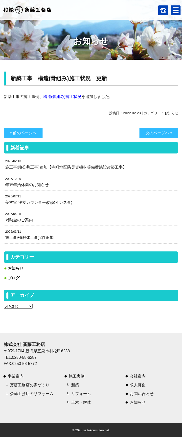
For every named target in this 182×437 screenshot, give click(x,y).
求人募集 (138, 385)
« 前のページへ (23, 133)
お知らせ (171, 113)
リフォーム (81, 394)
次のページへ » (158, 133)
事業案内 (15, 376)
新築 (75, 385)
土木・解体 (81, 402)
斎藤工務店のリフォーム (31, 394)
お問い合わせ (142, 394)
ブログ (14, 278)
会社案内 (138, 376)
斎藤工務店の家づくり (29, 385)
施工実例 (77, 376)
